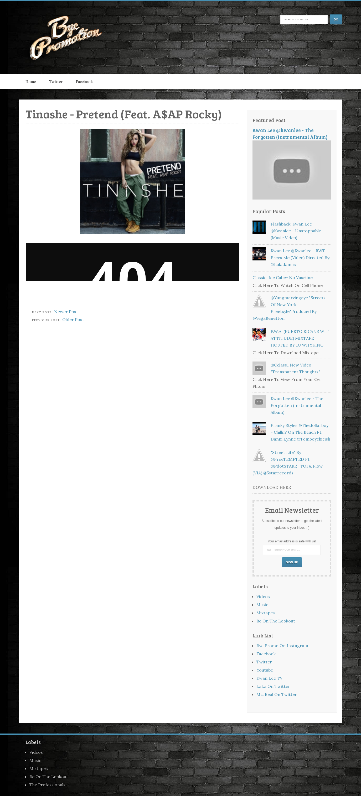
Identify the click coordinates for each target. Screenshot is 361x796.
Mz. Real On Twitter (276, 694)
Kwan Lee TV (269, 678)
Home (30, 81)
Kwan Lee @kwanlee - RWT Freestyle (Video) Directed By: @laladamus (300, 257)
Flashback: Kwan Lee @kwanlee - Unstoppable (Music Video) (296, 230)
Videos (263, 596)
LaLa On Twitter (273, 686)
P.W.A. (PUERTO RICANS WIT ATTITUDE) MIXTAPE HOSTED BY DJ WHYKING (300, 338)
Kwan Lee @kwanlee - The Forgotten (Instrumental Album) (290, 133)
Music (262, 604)
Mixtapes (265, 612)
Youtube (264, 670)
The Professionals (47, 784)
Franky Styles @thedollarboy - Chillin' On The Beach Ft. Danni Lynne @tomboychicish (300, 432)
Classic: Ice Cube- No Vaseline (282, 277)
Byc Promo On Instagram (282, 645)
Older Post (73, 319)
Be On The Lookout (275, 621)
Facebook (84, 81)
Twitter (56, 81)
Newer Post (66, 311)
